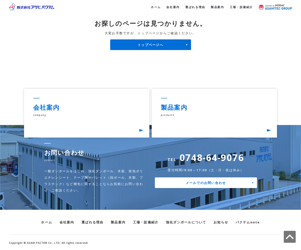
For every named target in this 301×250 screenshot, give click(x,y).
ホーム (149, 7)
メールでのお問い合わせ (206, 183)
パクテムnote (248, 222)
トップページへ (150, 45)
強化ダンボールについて (186, 222)
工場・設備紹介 (240, 7)
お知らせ (221, 222)
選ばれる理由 (191, 7)
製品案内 (215, 7)
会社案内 (167, 7)
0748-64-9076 (206, 158)
